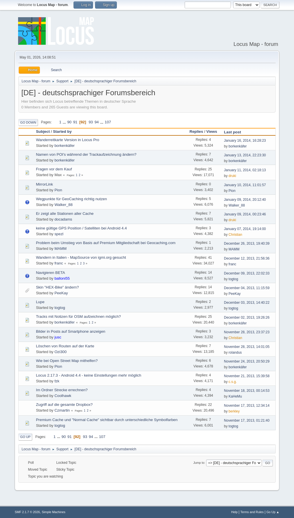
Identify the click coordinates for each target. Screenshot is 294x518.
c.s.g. (233, 382)
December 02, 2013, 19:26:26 (247, 318)
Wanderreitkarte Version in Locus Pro (67, 140)
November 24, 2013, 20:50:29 (247, 361)
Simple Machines (53, 512)
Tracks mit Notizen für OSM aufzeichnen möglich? (78, 316)
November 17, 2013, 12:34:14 (247, 406)
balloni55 (62, 278)
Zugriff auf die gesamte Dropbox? (64, 404)
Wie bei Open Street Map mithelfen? (67, 361)
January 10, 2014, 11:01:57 (245, 185)
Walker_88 (64, 204)
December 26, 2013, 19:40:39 (247, 244)
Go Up (25, 437)
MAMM (61, 248)
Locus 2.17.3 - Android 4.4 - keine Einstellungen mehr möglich (88, 375)
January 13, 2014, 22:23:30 (245, 155)
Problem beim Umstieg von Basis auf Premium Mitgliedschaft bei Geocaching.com (105, 243)
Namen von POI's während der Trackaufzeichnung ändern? (86, 154)
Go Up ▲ (272, 512)
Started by (62, 131)
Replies (196, 131)
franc (59, 263)
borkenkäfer (65, 145)
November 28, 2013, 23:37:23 (247, 332)
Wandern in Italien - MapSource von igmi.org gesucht (81, 257)
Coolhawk (63, 396)
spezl (59, 234)
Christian (235, 235)
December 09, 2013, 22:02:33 (247, 273)
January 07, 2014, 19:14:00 (245, 229)
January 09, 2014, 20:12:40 (245, 200)
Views (211, 131)
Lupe (40, 302)
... (65, 122)
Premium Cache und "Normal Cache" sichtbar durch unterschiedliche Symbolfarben (106, 420)
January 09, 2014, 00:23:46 (245, 214)
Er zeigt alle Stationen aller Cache (65, 213)
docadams (63, 219)
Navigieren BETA (50, 272)
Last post (235, 132)
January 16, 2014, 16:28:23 (245, 141)
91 (75, 122)
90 (69, 122)
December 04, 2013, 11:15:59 (247, 288)
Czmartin (62, 410)
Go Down (28, 122)
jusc (58, 337)
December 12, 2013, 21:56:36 (247, 258)
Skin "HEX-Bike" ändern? (57, 287)
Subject (43, 131)
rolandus (235, 352)
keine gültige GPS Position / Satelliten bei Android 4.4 (81, 228)
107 (108, 122)
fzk (57, 381)
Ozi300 (61, 352)
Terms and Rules (252, 512)
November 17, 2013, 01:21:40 (247, 420)
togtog (233, 279)
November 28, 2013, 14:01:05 (247, 347)
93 (91, 122)
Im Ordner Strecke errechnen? (62, 390)
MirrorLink (44, 184)
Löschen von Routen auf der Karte (65, 346)
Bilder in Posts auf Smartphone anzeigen (70, 331)
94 (96, 122)
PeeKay (61, 293)
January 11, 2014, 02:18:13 (245, 170)
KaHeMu (235, 396)
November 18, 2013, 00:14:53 (247, 391)
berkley (234, 411)
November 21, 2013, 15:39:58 (247, 376)
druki (232, 176)
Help (234, 512)
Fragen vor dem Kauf (54, 169)
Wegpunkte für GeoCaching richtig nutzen (71, 199)
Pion (58, 190)
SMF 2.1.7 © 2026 (27, 512)
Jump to (198, 462)
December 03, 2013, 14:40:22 (247, 303)
